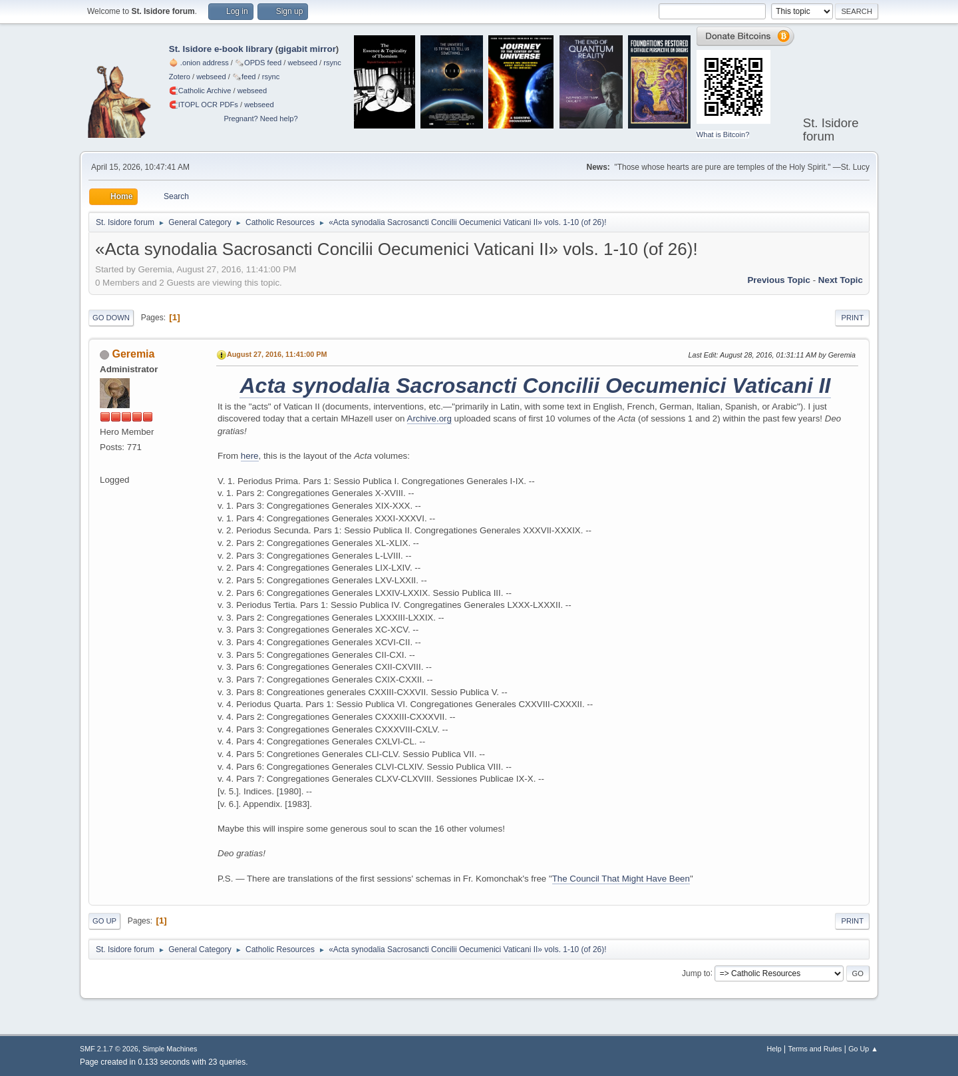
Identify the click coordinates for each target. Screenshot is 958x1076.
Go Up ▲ (863, 1049)
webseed (302, 63)
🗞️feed (244, 77)
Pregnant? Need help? (260, 119)
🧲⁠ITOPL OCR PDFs (203, 105)
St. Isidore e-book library (221, 49)
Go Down (111, 318)
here (250, 456)
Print (852, 318)
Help (774, 1049)
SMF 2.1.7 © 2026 (109, 1049)
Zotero (179, 77)
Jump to (696, 972)
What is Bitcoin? (723, 134)
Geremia (133, 354)
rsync (332, 63)
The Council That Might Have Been (621, 879)
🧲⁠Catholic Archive (200, 91)
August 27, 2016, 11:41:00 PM (277, 354)
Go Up (104, 921)
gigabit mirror (307, 49)
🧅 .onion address (199, 63)
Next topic (840, 280)
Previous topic (778, 280)
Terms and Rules (815, 1049)
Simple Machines (169, 1049)
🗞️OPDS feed (258, 63)
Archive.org (429, 418)
